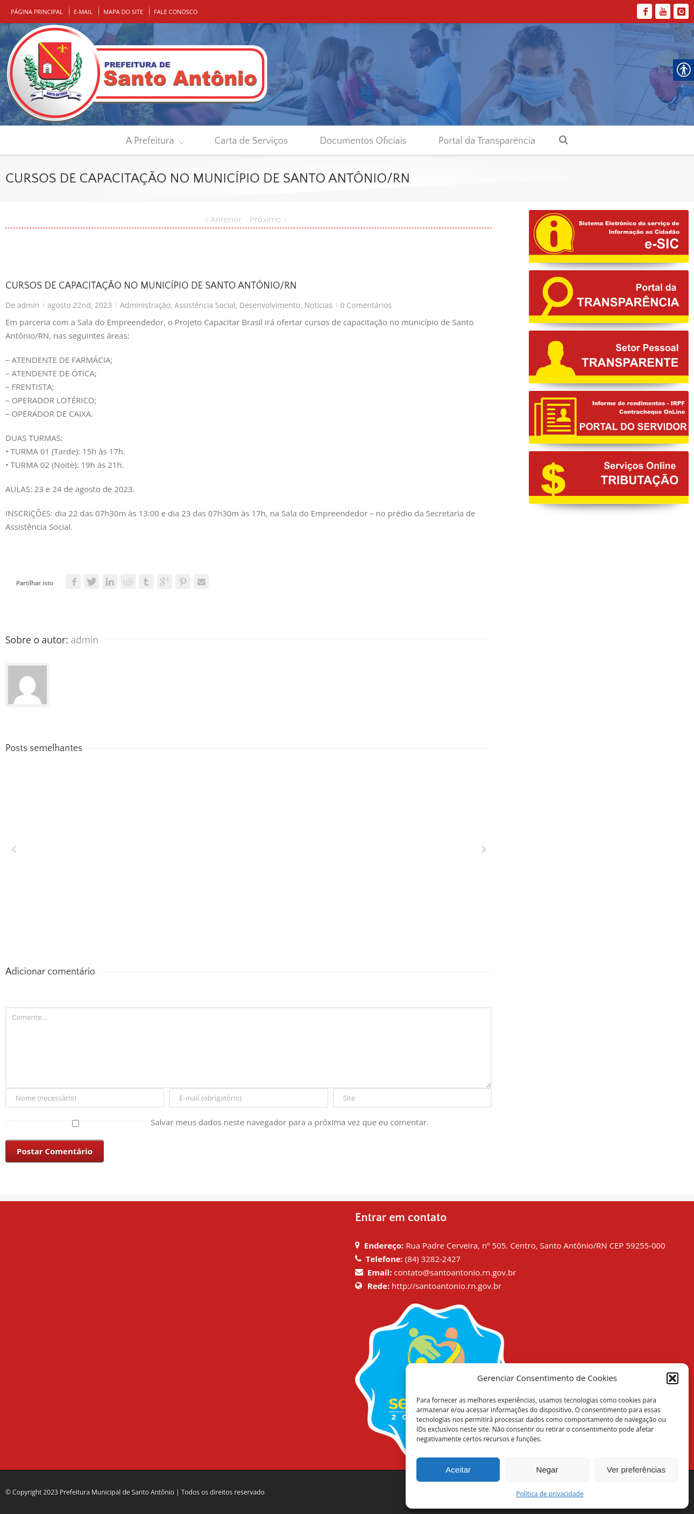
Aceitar (458, 1469)
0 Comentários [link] (366, 305)
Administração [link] (145, 305)
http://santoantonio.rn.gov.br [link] (446, 1285)
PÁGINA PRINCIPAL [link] (37, 12)
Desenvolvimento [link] (269, 305)
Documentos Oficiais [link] (363, 141)
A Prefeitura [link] (150, 141)
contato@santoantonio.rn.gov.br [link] (455, 1272)
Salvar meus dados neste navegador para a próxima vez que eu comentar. (290, 1122)
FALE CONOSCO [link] (175, 12)
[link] (644, 11)
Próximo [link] (265, 219)
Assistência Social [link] (204, 305)
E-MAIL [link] (83, 12)
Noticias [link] (318, 305)
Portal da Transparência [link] (486, 141)
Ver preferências (636, 1469)
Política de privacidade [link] (549, 1493)
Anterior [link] (226, 219)
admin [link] (28, 305)
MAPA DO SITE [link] (123, 12)
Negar (547, 1469)
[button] (672, 1378)
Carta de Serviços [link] (251, 141)
